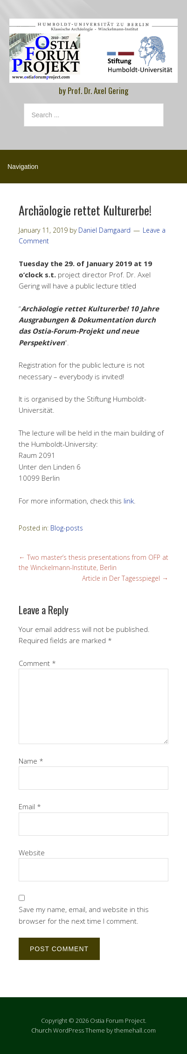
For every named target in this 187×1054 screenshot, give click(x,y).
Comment (37, 663)
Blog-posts (66, 528)
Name (31, 760)
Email (30, 806)
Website (32, 852)
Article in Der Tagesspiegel (125, 578)
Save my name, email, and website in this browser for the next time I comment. (84, 915)
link (129, 500)
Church (41, 1030)
